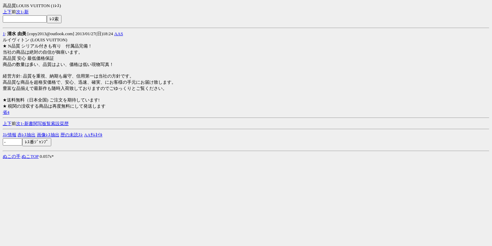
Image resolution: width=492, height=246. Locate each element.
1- (22, 11)
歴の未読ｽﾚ (71, 134)
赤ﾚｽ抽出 (26, 134)
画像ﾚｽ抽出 (48, 134)
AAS (118, 33)
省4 (6, 112)
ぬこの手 (11, 156)
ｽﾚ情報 (9, 134)
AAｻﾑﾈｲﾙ (93, 134)
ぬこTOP (30, 156)
